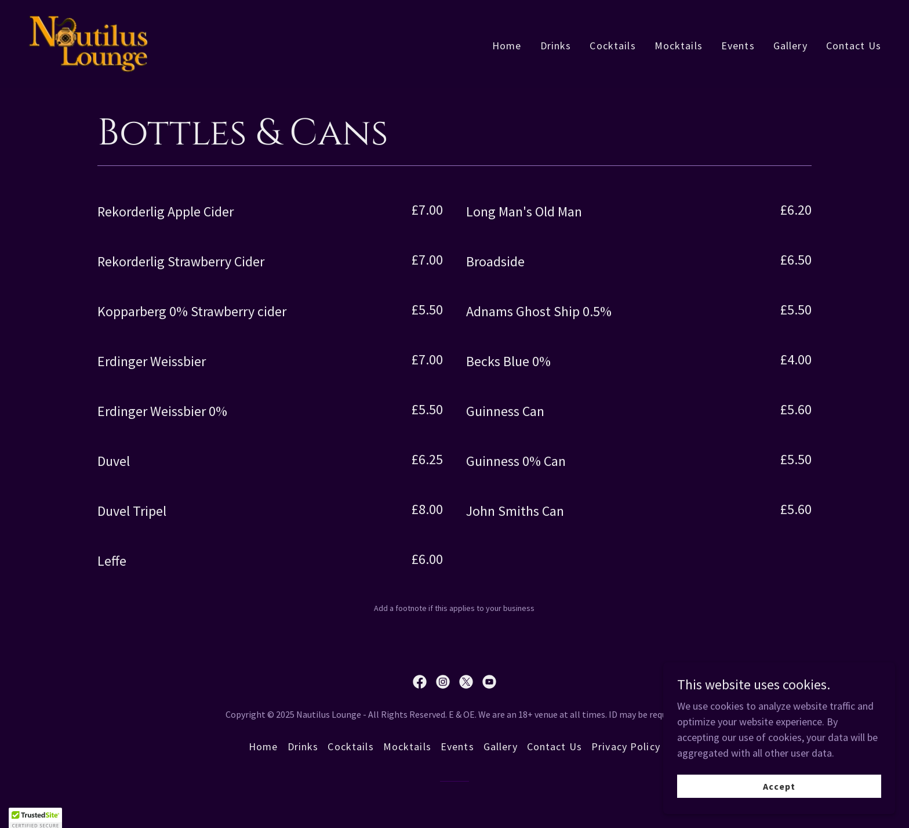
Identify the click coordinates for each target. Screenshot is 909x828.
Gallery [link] (790, 45)
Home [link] (507, 45)
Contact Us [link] (853, 45)
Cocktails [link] (612, 45)
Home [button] (263, 746)
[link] (89, 42)
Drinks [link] (556, 45)
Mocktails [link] (679, 45)
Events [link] (738, 45)
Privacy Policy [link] (625, 746)
